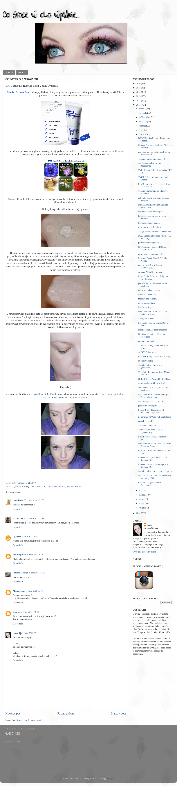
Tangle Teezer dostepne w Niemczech (154, 231)
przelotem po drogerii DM (149, 405)
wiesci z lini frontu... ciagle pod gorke (155, 471)
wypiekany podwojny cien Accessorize (149, 164)
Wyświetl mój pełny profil (144, 552)
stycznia (143, 508)
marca (142, 499)
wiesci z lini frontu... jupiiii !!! (151, 159)
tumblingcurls (19, 554)
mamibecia (18, 500)
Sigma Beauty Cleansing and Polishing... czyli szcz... (151, 411)
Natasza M (18, 518)
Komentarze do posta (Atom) (29, 720)
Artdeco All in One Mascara (150, 272)
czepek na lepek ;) (146, 421)
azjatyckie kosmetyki (22, 486)
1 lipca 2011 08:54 (30, 536)
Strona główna (66, 713)
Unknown (17, 612)
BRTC (45, 486)
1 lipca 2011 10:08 (35, 554)
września (143, 121)
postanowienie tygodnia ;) (149, 242)
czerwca (143, 134)
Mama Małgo (19, 591)
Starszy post (118, 713)
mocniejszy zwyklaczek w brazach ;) (154, 356)
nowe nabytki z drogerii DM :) (151, 254)
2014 (138, 92)
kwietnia (143, 495)
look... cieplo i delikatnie (149, 223)
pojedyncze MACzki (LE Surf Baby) (154, 417)
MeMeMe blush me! (147, 294)
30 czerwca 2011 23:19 (34, 518)
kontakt (9, 72)
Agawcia (17, 536)
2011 (138, 105)
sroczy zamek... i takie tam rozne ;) (153, 330)
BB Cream (37, 486)
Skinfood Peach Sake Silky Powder (40, 394)
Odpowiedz (18, 509)
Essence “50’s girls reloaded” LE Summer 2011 (152, 458)
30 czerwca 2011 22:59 (34, 500)
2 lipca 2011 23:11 (30, 633)
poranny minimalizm (147, 341)
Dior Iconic (81, 397)
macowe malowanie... (147, 299)
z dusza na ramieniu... (147, 425)
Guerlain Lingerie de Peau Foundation (149, 483)
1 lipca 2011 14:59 (37, 572)
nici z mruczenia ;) (146, 303)
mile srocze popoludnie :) (149, 227)
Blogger (109, 778)
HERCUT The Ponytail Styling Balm (154, 379)
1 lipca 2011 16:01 (34, 591)
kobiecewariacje (20, 572)
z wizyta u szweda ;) (147, 318)
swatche (77, 486)
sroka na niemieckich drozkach (152, 383)
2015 (138, 87)
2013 (138, 96)
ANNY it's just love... (147, 352)
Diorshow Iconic (145, 361)
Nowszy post (13, 713)
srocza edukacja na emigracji (151, 211)
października (145, 117)
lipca (141, 130)
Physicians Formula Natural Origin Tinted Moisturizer (153, 395)
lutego (142, 503)
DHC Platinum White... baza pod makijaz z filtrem (152, 312)
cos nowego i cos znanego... (150, 290)
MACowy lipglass (146, 307)
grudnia (142, 108)
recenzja (53, 486)
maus (15, 633)
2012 (138, 100)
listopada (143, 113)
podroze (21, 72)
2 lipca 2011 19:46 (31, 612)
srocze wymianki (65, 486)
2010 (138, 513)
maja (141, 490)
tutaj (89, 95)
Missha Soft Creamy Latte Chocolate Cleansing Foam (154, 444)
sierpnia (142, 126)
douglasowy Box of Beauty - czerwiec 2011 (150, 266)
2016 (138, 83)
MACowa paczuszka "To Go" (151, 401)
